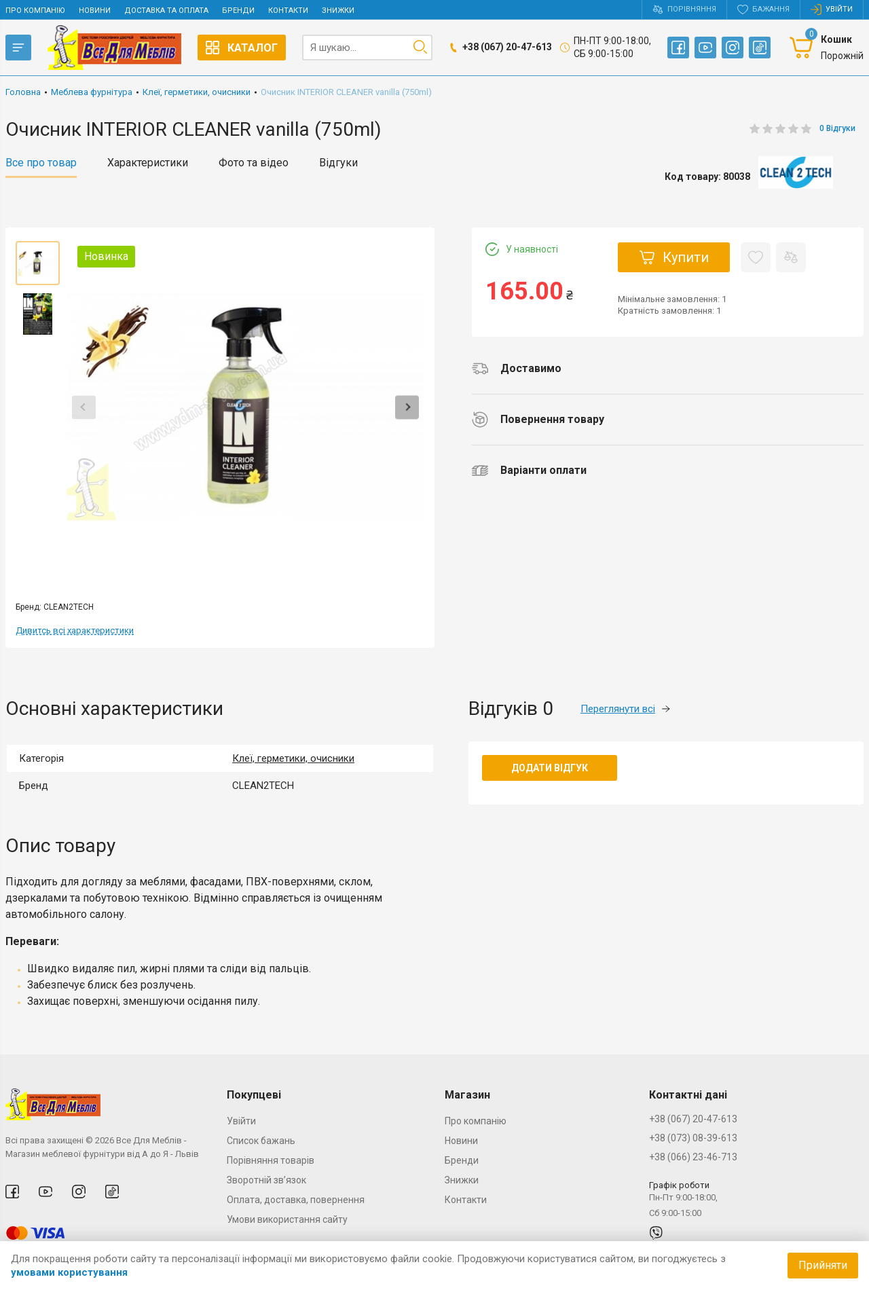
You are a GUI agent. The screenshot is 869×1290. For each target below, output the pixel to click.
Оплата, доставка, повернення (296, 1199)
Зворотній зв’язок (266, 1180)
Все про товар (41, 163)
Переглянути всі (625, 709)
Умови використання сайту (287, 1219)
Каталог (242, 47)
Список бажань (261, 1140)
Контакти (288, 10)
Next (407, 407)
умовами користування (69, 1272)
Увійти (241, 1121)
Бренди (238, 10)
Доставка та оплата (166, 10)
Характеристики (147, 163)
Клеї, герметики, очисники (293, 758)
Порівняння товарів (270, 1160)
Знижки (338, 10)
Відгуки (338, 163)
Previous (84, 407)
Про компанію (35, 10)
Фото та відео (254, 163)
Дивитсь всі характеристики (75, 630)
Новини (95, 10)
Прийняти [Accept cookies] (822, 1265)
